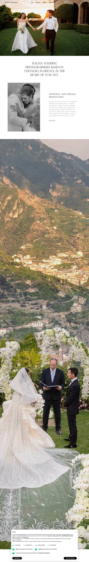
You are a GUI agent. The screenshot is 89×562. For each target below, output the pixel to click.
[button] (76, 532)
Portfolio (38, 2)
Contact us (51, 2)
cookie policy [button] (26, 537)
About (32, 2)
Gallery (44, 2)
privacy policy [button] (66, 534)
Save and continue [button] (70, 558)
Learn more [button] (17, 558)
